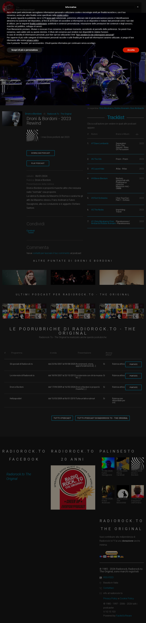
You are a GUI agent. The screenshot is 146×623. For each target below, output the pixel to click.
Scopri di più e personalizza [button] (24, 50)
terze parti (51, 18)
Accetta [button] (131, 50)
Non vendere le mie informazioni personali (94, 35)
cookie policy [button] (62, 15)
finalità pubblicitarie (38, 23)
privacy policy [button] (32, 40)
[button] (137, 7)
